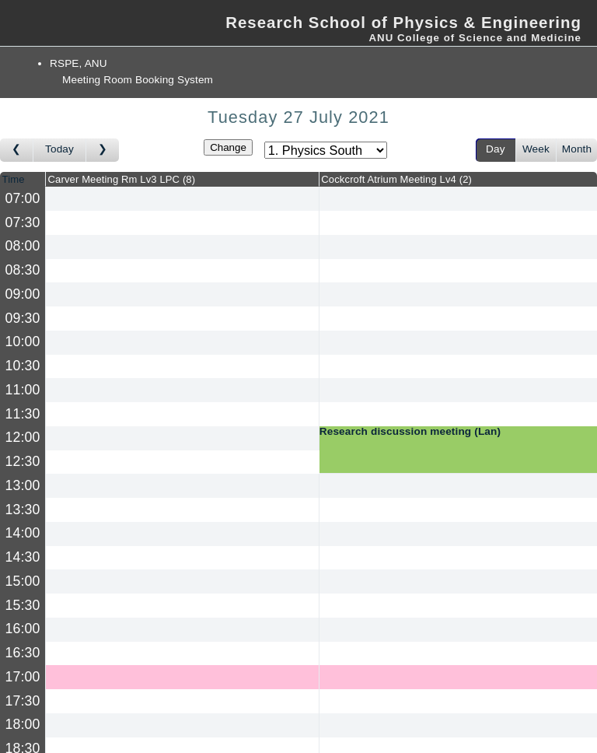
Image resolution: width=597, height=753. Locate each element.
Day (495, 149)
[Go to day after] (102, 150)
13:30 (22, 509)
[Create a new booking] (182, 199)
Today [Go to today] (59, 149)
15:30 (22, 605)
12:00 (22, 437)
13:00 (22, 485)
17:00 (22, 677)
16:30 (22, 652)
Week (536, 149)
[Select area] (325, 150)
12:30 (22, 461)
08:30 (22, 270)
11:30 (22, 414)
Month (577, 149)
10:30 (22, 365)
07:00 (22, 198)
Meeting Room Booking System (137, 80)
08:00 (22, 246)
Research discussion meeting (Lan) (410, 431)
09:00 (22, 294)
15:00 (22, 581)
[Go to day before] (16, 150)
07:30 (22, 222)
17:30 (22, 701)
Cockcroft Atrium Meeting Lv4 (396, 179)
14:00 (22, 533)
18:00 (22, 724)
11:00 (22, 390)
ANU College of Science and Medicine (474, 38)
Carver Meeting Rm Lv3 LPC (122, 179)
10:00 (22, 341)
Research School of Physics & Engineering (403, 22)
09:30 (22, 318)
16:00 (22, 628)
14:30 (22, 557)
